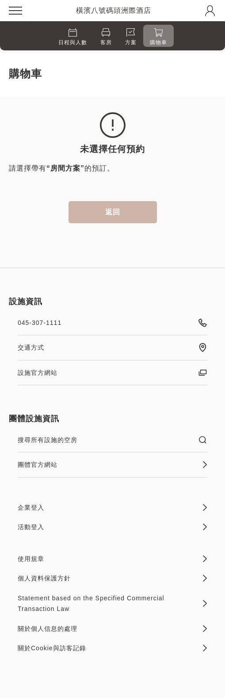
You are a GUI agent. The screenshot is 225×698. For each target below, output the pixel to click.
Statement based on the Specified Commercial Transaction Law (112, 604)
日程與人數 (72, 37)
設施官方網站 (112, 372)
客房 (106, 37)
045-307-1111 (112, 322)
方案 (131, 37)
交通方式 (112, 347)
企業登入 (112, 507)
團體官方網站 (112, 464)
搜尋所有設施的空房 (112, 439)
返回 (112, 212)
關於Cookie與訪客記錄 (112, 648)
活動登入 (112, 527)
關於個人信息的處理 (112, 628)
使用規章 (112, 558)
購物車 (158, 37)
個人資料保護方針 (112, 578)
